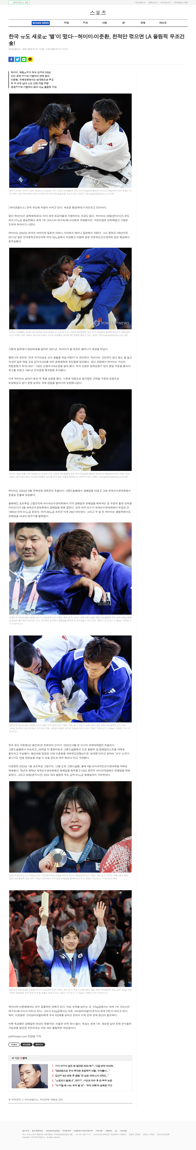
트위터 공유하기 (17, 59)
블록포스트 (153, 2)
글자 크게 (185, 59)
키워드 (14, 1044)
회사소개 (25, 1130)
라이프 (163, 23)
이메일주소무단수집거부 (83, 1130)
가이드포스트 (165, 2)
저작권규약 (66, 1130)
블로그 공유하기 (23, 59)
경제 (66, 23)
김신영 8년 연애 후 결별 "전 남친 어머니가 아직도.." (80, 1075)
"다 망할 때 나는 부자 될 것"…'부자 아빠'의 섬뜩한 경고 (82, 1085)
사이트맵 (123, 1130)
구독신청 (99, 1130)
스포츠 (98, 13)
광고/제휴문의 (37, 1130)
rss (116, 1130)
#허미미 (39, 1044)
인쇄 (172, 59)
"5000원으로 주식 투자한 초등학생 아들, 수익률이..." (81, 1071)
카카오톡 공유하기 (30, 59)
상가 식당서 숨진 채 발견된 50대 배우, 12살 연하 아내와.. (83, 1066)
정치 (85, 23)
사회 (104, 23)
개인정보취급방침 (52, 1130)
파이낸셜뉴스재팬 (181, 2)
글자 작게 (178, 59)
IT (124, 23)
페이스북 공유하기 (11, 59)
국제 (142, 23)
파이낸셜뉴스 (140, 2)
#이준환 (26, 1044)
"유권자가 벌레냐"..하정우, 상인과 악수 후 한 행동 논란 (82, 1080)
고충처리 (108, 1130)
